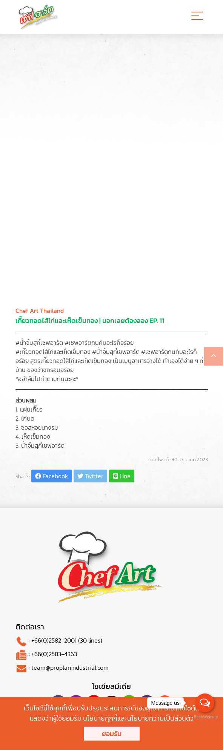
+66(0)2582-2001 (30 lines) (66, 640)
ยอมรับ (111, 734)
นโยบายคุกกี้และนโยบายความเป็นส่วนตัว (138, 718)
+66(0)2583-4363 (54, 653)
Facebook (51, 476)
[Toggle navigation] (197, 17)
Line (122, 476)
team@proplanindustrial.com (70, 667)
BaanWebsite (205, 717)
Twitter (90, 476)
